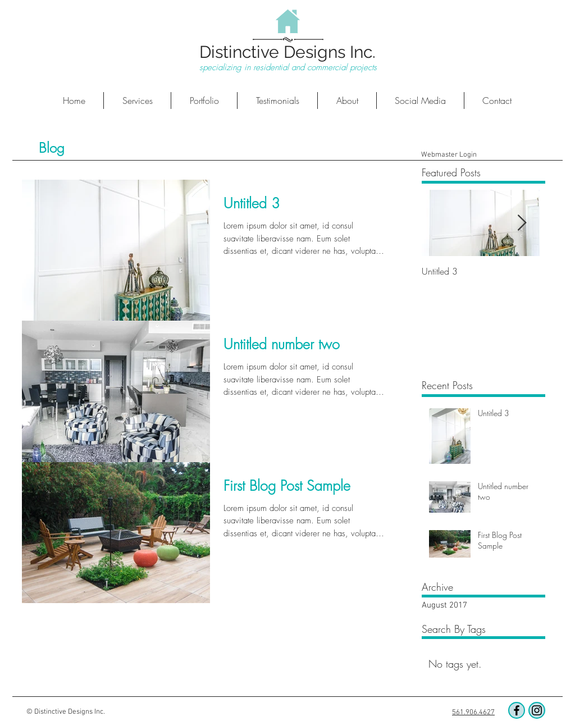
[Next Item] (522, 223)
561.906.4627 (473, 712)
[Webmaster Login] (449, 155)
